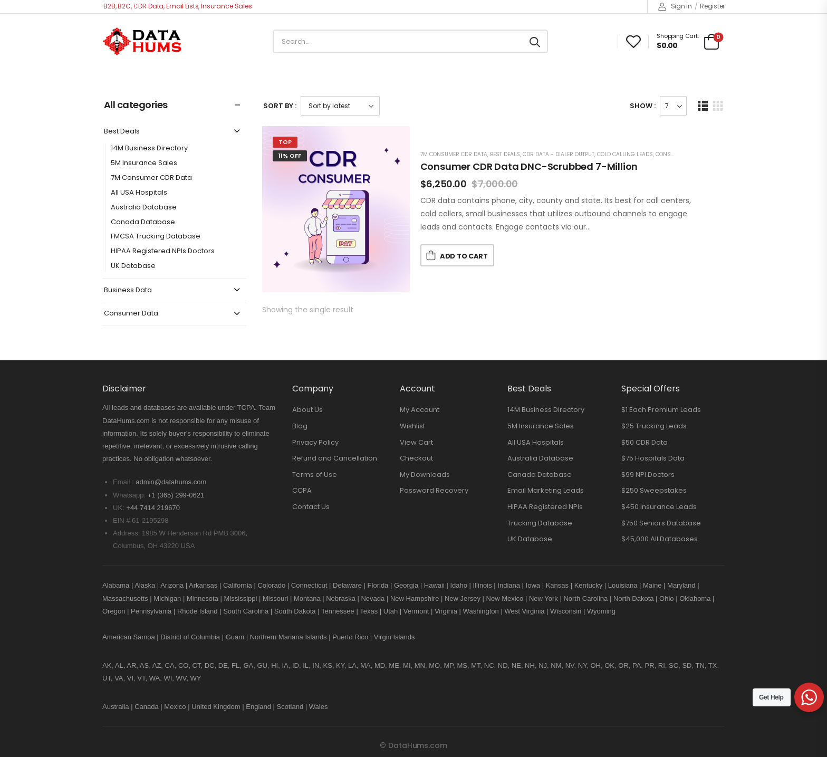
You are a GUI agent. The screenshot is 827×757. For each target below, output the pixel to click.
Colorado (271, 585)
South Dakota (295, 611)
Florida (378, 585)
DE (223, 665)
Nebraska (340, 598)
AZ (156, 665)
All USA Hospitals (139, 192)
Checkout (416, 458)
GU (262, 665)
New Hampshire (414, 598)
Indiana (508, 585)
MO (434, 665)
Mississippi (240, 598)
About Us (307, 410)
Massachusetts (125, 598)
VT (141, 678)
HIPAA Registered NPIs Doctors (163, 251)
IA (285, 665)
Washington (481, 611)
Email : (123, 482)
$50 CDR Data (644, 442)
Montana (307, 598)
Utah (390, 611)
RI (661, 665)
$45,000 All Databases (659, 539)
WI (168, 678)
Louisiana (623, 585)
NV (569, 665)
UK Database (133, 266)
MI (406, 665)
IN (315, 665)
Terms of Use (314, 474)
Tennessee (337, 611)
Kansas (557, 585)
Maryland (681, 585)
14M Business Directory (149, 148)
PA (636, 665)
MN (420, 665)
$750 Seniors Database (661, 523)
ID (295, 665)
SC (673, 665)
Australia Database (144, 207)
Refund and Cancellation (334, 458)
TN (699, 665)
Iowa (533, 585)
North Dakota (633, 598)
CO (183, 665)
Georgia (406, 585)
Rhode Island (197, 611)
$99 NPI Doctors (648, 474)
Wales (318, 707)
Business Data (128, 290)
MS (462, 665)
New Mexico (505, 598)
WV (181, 678)
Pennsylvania (151, 611)
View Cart (416, 442)
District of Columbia (190, 637)
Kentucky (588, 585)
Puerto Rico (350, 637)
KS (327, 665)
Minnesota (203, 598)
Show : (643, 106)
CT (197, 665)
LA (352, 665)
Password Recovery (434, 490)
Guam (235, 637)
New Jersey (462, 598)
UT (106, 678)
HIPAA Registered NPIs (545, 507)
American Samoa (128, 637)
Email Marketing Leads (545, 490)
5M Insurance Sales (144, 163)
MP (448, 665)
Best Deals (122, 131)
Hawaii (434, 585)
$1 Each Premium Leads (661, 410)
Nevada (372, 598)
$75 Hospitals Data (653, 458)
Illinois (482, 585)
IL (306, 665)
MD (379, 665)
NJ (542, 665)
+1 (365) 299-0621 (176, 495)
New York (543, 598)
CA (170, 665)
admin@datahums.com (171, 482)
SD (686, 665)
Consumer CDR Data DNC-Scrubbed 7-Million (529, 166)
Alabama (115, 585)
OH (595, 665)
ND (503, 665)
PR (650, 665)
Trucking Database (539, 523)
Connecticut (309, 585)
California (237, 585)
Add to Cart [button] (463, 256)
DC (210, 665)
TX (712, 665)
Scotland (290, 707)
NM (556, 665)
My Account (419, 410)
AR (131, 665)
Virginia (446, 611)
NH (530, 665)
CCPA (302, 490)
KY (340, 665)
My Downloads (425, 474)
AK (106, 665)
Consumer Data (131, 313)
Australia (115, 707)
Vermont (416, 611)
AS (144, 665)
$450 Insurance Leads (659, 507)
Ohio (666, 598)
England (258, 707)
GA (248, 665)
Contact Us (311, 507)
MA (365, 665)
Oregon (113, 611)
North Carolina (585, 598)
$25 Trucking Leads (654, 426)
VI (130, 678)
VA (118, 678)
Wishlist (412, 426)
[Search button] (535, 42)
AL (119, 665)
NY (582, 665)
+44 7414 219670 (153, 508)
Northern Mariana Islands (288, 637)
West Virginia (524, 611)
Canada (146, 707)
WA (154, 678)
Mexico (175, 707)
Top (285, 142)
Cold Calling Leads (625, 154)
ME (394, 665)
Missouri (275, 598)
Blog (299, 426)
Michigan (167, 598)
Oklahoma (694, 598)
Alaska (144, 585)
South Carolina (245, 611)
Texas (369, 611)
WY (195, 678)
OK (609, 665)
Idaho (458, 585)
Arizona (172, 585)
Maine (652, 585)
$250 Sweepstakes (654, 490)
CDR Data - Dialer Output (558, 154)
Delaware (347, 585)
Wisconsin (565, 611)
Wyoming (601, 611)
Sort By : (279, 106)
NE (516, 665)
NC (489, 665)
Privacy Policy (315, 442)
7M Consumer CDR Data (151, 178)
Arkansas (203, 585)
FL (235, 665)
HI (274, 665)
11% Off (289, 155)
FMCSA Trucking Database (155, 236)
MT (475, 665)
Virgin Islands (394, 637)
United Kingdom (216, 707)
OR (623, 665)
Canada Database (143, 222)
